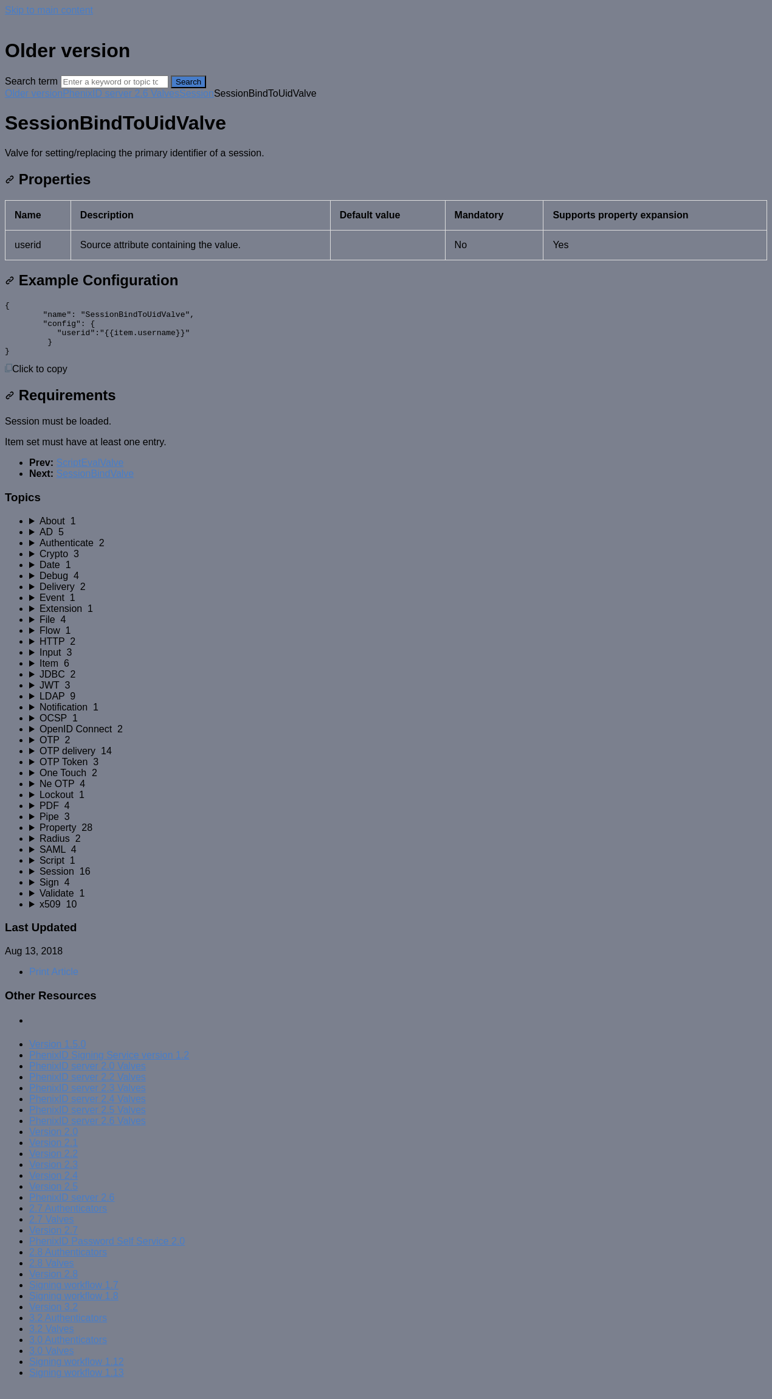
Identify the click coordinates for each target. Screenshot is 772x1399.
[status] (386, 153)
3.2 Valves (51, 1340)
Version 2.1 (53, 1153)
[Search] (114, 81)
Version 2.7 (53, 1241)
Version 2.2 (53, 1164)
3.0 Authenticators (68, 1350)
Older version (34, 93)
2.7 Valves (51, 1230)
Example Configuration (91, 280)
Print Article (53, 982)
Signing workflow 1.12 (76, 1372)
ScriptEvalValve (89, 473)
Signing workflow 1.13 (76, 1383)
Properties (48, 179)
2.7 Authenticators (68, 1219)
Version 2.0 (53, 1142)
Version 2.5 (53, 1197)
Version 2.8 (53, 1285)
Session (196, 93)
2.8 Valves (51, 1274)
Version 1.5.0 (57, 1055)
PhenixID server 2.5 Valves (87, 1121)
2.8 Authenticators (68, 1263)
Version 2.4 (53, 1186)
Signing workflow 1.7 (74, 1296)
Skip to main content (49, 10)
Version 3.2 (53, 1318)
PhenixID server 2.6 (72, 1208)
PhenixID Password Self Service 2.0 (107, 1252)
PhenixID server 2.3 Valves (87, 1099)
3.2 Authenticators (68, 1329)
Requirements (60, 406)
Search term (31, 81)
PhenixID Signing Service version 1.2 (109, 1066)
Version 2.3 (53, 1175)
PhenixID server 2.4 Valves (87, 1110)
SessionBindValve (95, 484)
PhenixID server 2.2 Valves (87, 1088)
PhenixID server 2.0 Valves (87, 1077)
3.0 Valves (51, 1361)
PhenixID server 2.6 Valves (121, 93)
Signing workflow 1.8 (74, 1307)
